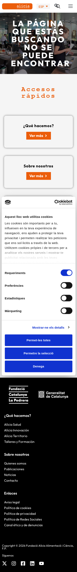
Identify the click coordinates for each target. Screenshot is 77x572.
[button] (70, 6)
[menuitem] (43, 6)
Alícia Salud (12, 424)
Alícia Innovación (16, 430)
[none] (43, 6)
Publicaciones (14, 469)
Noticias (10, 475)
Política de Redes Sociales (23, 519)
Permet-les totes (38, 340)
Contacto (11, 480)
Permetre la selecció (38, 353)
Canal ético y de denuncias (23, 525)
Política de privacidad (20, 514)
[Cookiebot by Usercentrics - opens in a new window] (54, 202)
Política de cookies (17, 508)
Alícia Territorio (15, 436)
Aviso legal (12, 502)
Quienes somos (15, 463)
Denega (38, 366)
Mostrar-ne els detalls (48, 327)
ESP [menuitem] (41, 6)
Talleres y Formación (19, 442)
